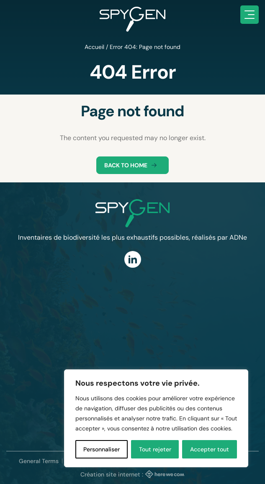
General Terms (39, 461)
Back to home (132, 165)
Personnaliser (101, 449)
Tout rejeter (155, 449)
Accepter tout (209, 449)
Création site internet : (132, 474)
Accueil (94, 47)
